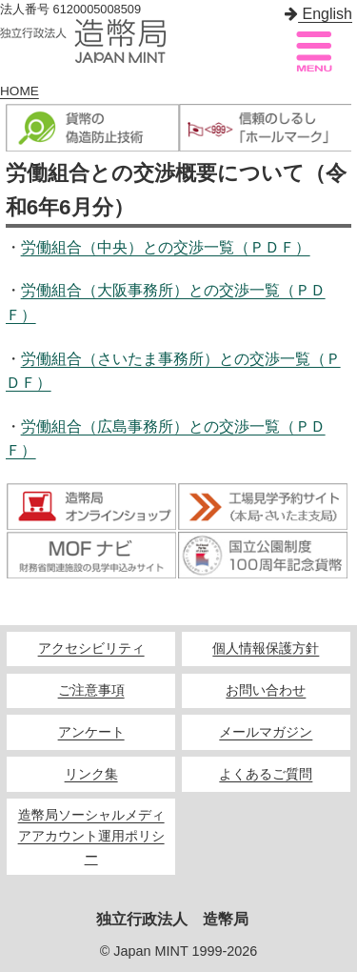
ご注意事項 (91, 690)
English (318, 14)
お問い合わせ (266, 690)
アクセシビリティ (91, 648)
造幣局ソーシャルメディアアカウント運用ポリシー (91, 836)
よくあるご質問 (265, 774)
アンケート (91, 732)
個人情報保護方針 (265, 648)
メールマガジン (265, 732)
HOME (19, 91)
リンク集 (91, 774)
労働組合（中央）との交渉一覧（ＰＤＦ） (165, 247)
